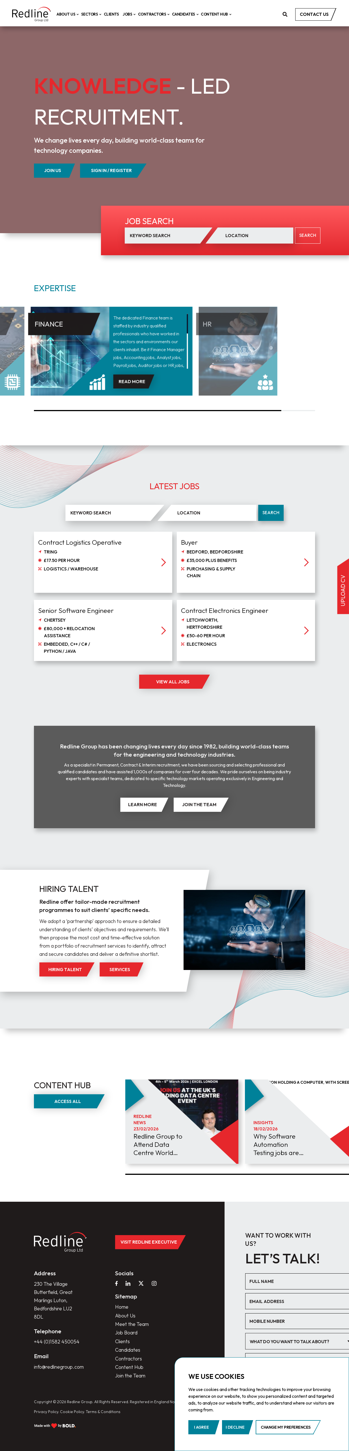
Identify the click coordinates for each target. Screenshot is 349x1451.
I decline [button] (235, 1427)
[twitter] (141, 1283)
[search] (285, 14)
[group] (181, 1121)
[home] (31, 14)
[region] (154, 341)
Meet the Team (132, 1324)
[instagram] (154, 1283)
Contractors (153, 14)
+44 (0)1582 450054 (56, 1341)
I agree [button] (201, 1427)
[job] (103, 581)
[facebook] (116, 1283)
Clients (111, 14)
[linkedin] (128, 1283)
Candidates (184, 14)
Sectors (90, 14)
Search (270, 512)
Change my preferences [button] (286, 1427)
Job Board (126, 1332)
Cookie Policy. (72, 1411)
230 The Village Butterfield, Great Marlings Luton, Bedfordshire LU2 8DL (53, 1300)
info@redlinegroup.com (59, 1367)
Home (121, 1307)
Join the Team (130, 1375)
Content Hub (215, 14)
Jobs (128, 14)
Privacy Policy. (46, 1411)
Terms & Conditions (103, 1411)
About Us (67, 14)
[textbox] (296, 1342)
